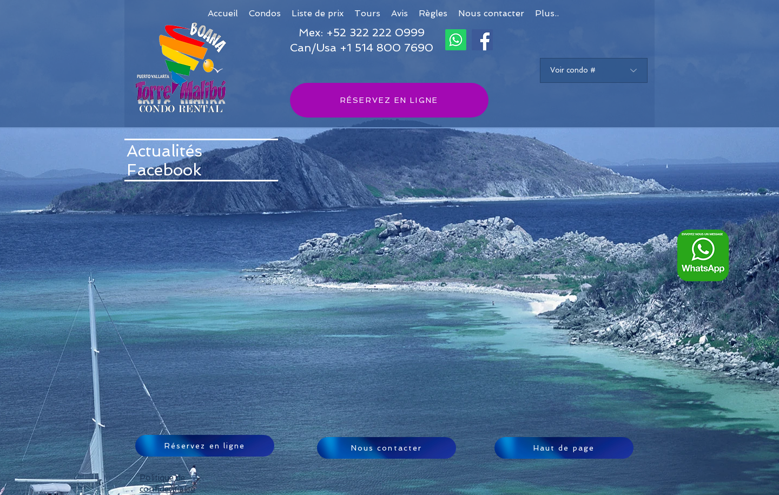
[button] (547, 13)
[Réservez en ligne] (204, 446)
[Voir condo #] (594, 70)
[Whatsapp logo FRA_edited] (703, 255)
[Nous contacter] (386, 448)
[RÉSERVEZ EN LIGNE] (389, 100)
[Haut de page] (563, 448)
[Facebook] (482, 39)
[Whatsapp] (455, 39)
